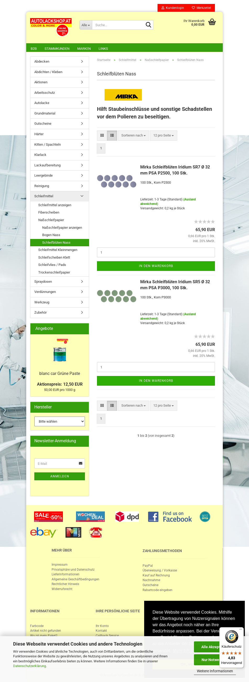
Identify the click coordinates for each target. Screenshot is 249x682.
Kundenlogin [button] (172, 8)
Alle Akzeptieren (215, 647)
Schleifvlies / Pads (52, 265)
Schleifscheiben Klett (54, 257)
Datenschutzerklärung (29, 666)
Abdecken (41, 61)
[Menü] (240, 630)
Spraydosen (43, 281)
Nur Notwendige (215, 660)
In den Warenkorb (156, 266)
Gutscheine (42, 124)
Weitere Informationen (215, 671)
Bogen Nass (51, 235)
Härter (39, 134)
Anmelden (59, 476)
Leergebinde (43, 175)
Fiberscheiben (48, 212)
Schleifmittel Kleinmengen (57, 250)
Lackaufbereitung (47, 165)
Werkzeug (41, 302)
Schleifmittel (43, 196)
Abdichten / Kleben (48, 72)
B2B (34, 49)
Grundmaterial (44, 113)
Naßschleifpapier (51, 220)
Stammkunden (57, 49)
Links (103, 49)
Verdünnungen (45, 292)
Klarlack (40, 155)
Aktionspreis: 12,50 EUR (60, 384)
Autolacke (41, 103)
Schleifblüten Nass (56, 242)
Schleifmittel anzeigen (54, 205)
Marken (84, 49)
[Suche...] (85, 25)
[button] (102, 135)
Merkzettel (201, 8)
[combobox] (133, 135)
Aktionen (40, 82)
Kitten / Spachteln (47, 144)
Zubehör (40, 312)
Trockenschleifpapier (54, 272)
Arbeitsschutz (44, 93)
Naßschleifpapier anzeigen (62, 228)
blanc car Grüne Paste (59, 373)
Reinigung (41, 186)
